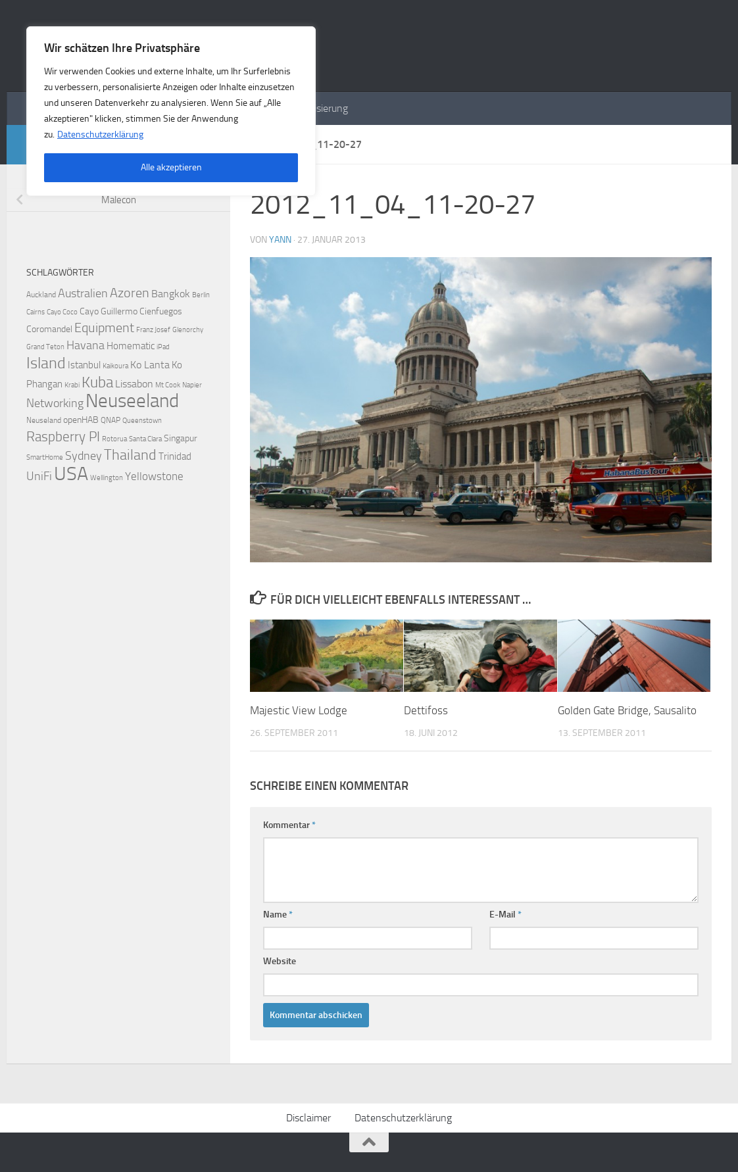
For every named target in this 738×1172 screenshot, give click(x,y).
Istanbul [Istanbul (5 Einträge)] (84, 365)
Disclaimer (308, 1117)
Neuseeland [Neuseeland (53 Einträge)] (132, 400)
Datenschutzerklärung (100, 134)
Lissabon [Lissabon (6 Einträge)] (134, 384)
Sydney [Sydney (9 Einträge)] (83, 456)
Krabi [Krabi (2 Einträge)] (72, 385)
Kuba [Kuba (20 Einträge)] (97, 382)
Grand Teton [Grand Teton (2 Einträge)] (45, 347)
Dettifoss (426, 710)
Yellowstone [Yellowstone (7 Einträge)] (154, 476)
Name (278, 914)
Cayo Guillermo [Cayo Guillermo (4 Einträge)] (108, 311)
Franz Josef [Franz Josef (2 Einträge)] (153, 330)
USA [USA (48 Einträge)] (71, 473)
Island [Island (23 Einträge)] (46, 363)
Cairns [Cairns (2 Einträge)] (35, 312)
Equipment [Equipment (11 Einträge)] (104, 327)
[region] (171, 111)
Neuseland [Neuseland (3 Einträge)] (43, 420)
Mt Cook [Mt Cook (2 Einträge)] (167, 385)
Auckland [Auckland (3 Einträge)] (41, 294)
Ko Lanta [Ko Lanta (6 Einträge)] (150, 364)
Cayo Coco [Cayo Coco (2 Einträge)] (62, 312)
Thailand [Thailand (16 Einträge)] (130, 455)
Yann (280, 239)
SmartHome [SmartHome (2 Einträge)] (44, 457)
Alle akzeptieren (171, 167)
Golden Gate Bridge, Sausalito (627, 710)
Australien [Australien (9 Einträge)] (83, 293)
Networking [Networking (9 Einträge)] (55, 403)
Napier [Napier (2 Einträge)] (192, 385)
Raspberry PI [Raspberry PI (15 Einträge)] (63, 436)
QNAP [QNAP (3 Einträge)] (110, 420)
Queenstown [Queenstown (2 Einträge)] (142, 420)
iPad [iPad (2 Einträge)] (163, 347)
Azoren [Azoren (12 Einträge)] (129, 293)
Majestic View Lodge (298, 710)
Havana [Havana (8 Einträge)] (85, 346)
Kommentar (289, 825)
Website (279, 961)
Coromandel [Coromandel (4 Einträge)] (49, 329)
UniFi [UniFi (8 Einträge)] (39, 476)
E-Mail (505, 914)
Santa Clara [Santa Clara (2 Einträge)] (145, 439)
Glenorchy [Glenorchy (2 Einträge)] (187, 330)
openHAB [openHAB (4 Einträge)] (81, 420)
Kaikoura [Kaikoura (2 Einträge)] (115, 366)
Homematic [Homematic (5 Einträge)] (131, 346)
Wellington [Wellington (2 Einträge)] (106, 478)
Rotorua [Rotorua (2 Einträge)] (114, 439)
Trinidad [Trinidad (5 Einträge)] (175, 456)
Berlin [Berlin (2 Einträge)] (201, 295)
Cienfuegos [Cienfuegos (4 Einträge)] (160, 311)
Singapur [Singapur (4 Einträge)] (180, 438)
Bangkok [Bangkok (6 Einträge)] (170, 293)
